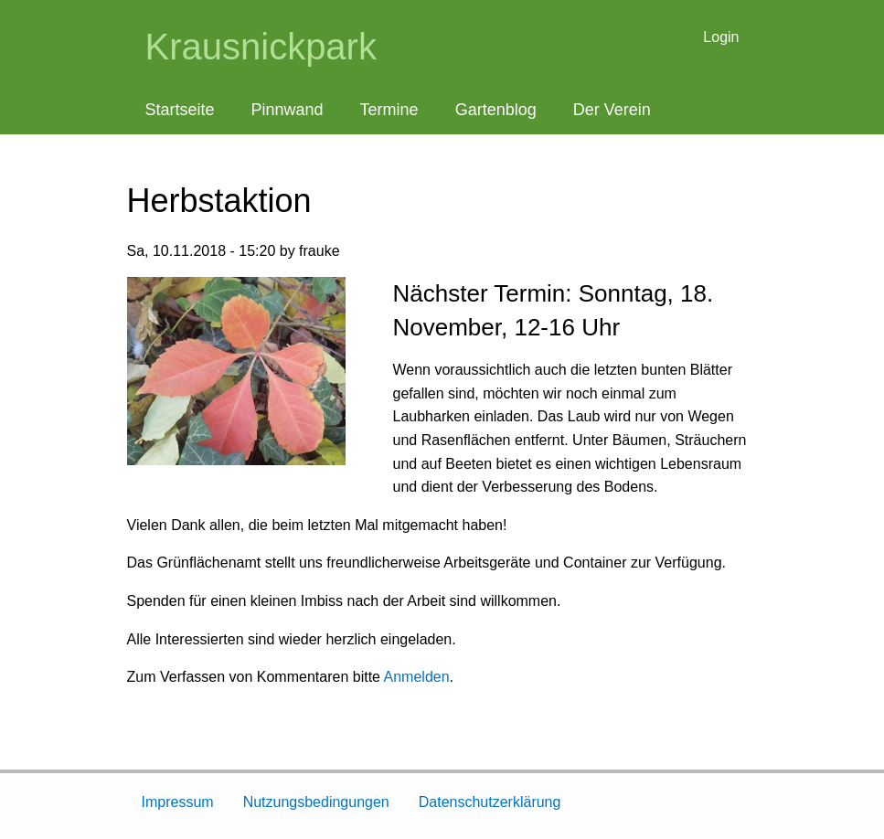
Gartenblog (496, 110)
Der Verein (612, 110)
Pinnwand (287, 110)
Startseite (180, 110)
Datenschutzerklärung (490, 802)
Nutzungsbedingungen (316, 802)
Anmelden (417, 677)
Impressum (178, 802)
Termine (389, 110)
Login (721, 37)
